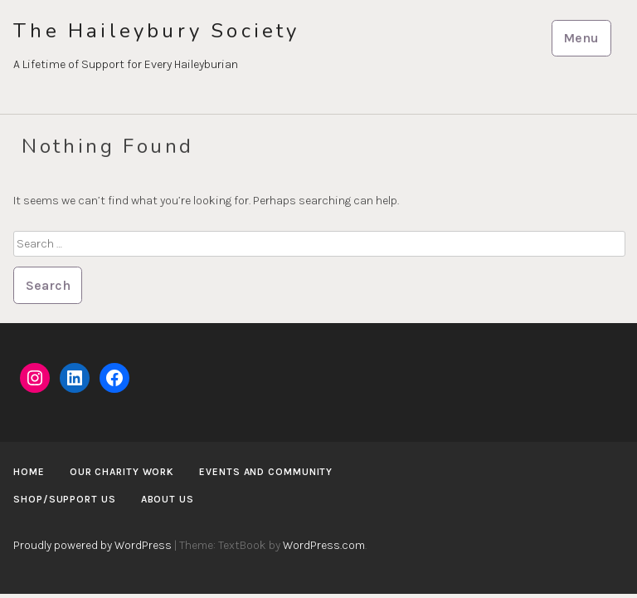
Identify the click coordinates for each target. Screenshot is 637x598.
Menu (581, 38)
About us (167, 499)
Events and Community (266, 472)
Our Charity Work (122, 472)
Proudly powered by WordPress (92, 545)
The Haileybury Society (156, 31)
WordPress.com (324, 545)
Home (29, 472)
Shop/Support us (64, 499)
